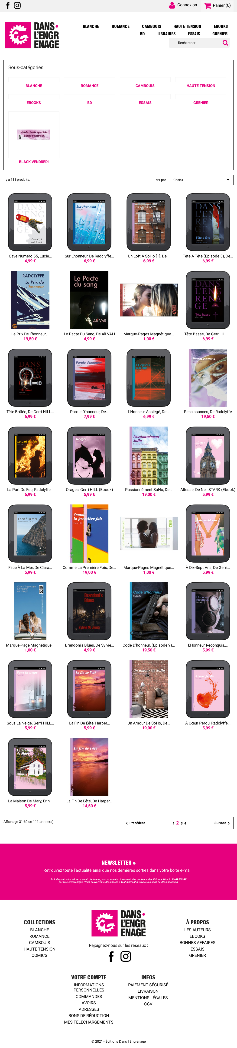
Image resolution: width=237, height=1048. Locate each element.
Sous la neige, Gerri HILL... (30, 723)
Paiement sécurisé (148, 984)
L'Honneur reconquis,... (208, 645)
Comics (39, 955)
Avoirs (89, 1002)
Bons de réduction (88, 1015)
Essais (194, 34)
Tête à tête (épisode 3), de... (208, 256)
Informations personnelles (89, 987)
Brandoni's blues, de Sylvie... (89, 645)
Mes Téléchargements (89, 1022)
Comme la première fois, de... (89, 567)
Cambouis (151, 26)
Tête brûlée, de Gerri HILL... (30, 411)
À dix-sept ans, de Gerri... (208, 567)
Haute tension (39, 949)
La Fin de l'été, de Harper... (89, 801)
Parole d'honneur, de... (89, 411)
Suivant (222, 823)
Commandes (89, 996)
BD (142, 34)
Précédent (134, 823)
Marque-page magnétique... (30, 645)
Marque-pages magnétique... (148, 334)
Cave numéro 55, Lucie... (30, 256)
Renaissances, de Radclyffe (208, 411)
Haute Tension (187, 26)
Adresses (89, 1009)
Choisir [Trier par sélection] (202, 180)
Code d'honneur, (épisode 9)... (149, 645)
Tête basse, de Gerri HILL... (207, 334)
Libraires (166, 34)
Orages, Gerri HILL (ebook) (89, 489)
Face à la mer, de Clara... (30, 567)
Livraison (148, 991)
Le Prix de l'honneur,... (30, 334)
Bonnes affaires (197, 942)
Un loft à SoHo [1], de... (148, 256)
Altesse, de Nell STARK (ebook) (207, 489)
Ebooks (221, 26)
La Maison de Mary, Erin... (30, 801)
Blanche (91, 26)
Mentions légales (148, 997)
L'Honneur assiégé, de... (148, 411)
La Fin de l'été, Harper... (89, 723)
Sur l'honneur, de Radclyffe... (89, 256)
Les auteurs (197, 929)
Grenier (220, 34)
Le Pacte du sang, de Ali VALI (89, 334)
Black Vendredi (34, 162)
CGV (148, 1003)
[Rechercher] (199, 43)
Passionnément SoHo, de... (148, 489)
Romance (121, 26)
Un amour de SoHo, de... (148, 723)
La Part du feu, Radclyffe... (30, 489)
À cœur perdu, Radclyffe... (208, 723)
